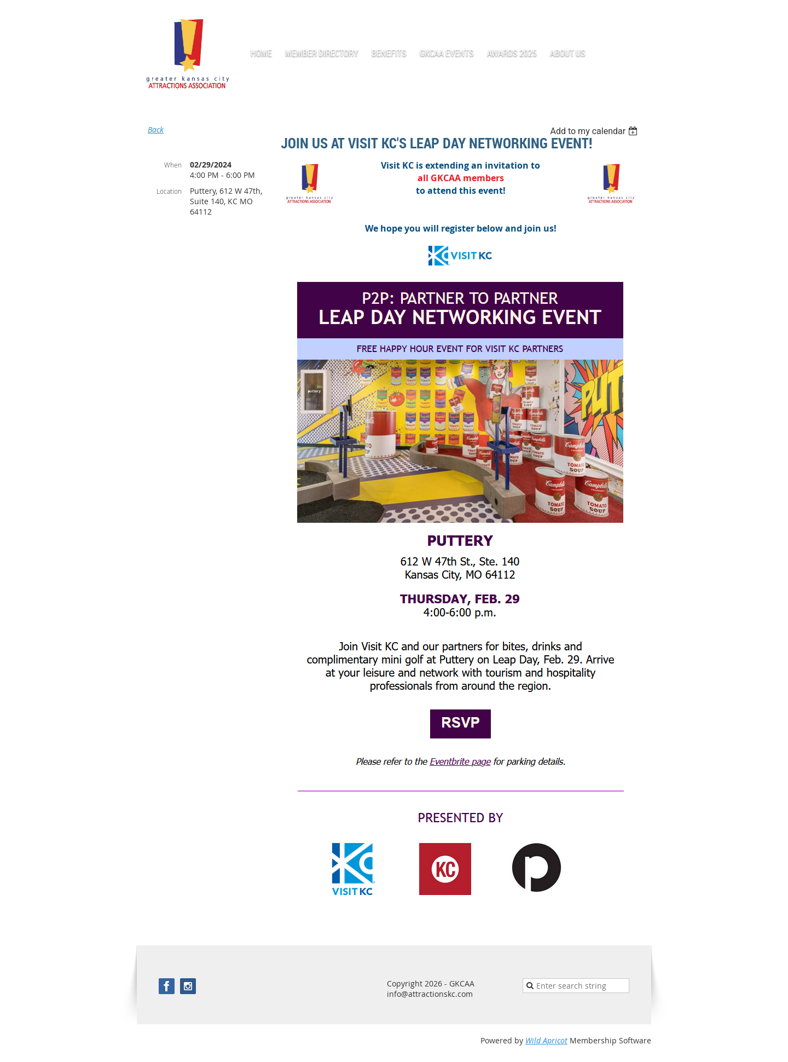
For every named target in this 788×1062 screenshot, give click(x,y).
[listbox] (595, 131)
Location (169, 191)
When (173, 164)
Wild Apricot (546, 1040)
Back (156, 129)
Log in (640, 16)
